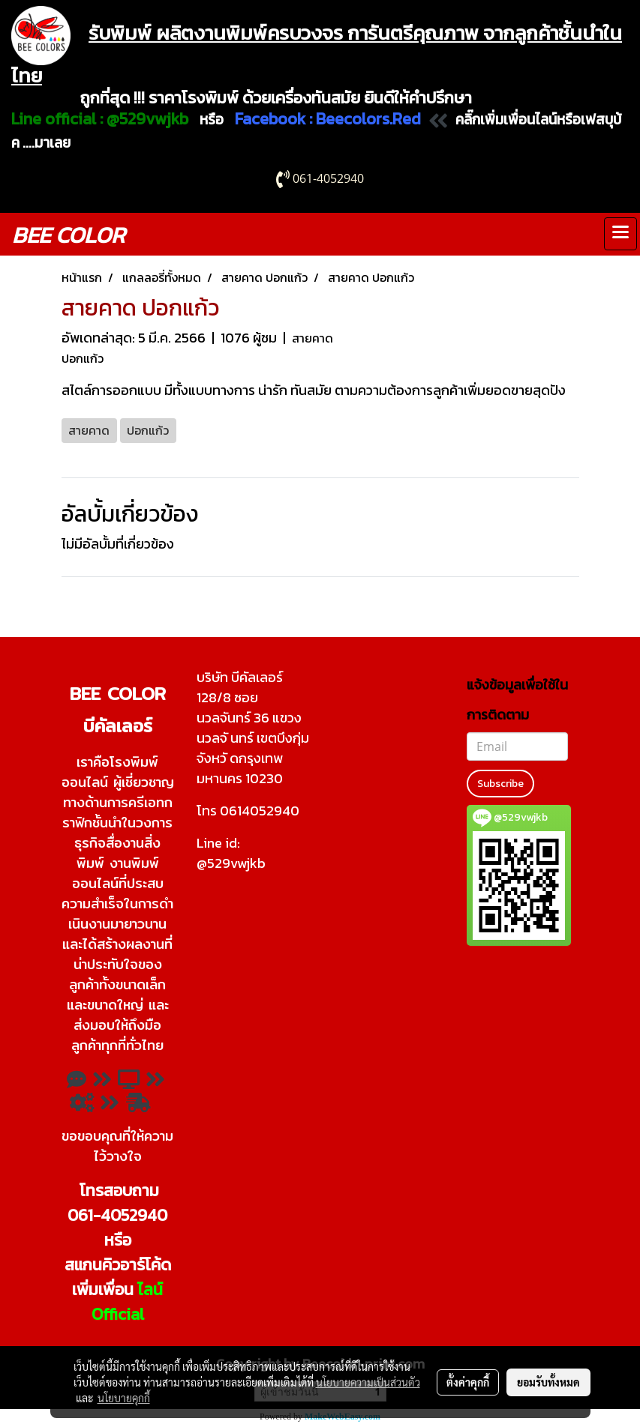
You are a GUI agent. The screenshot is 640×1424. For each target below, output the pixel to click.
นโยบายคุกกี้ (124, 1398)
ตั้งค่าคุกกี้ (467, 1382)
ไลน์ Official (128, 1302)
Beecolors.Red (368, 118)
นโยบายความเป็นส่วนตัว (368, 1382)
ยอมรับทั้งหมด (548, 1382)
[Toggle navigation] (620, 233)
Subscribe (500, 783)
